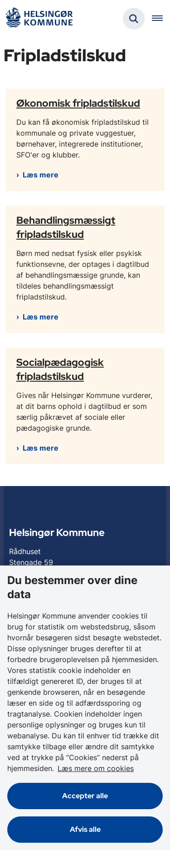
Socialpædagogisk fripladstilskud (60, 369)
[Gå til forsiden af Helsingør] (39, 18)
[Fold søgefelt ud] (134, 18)
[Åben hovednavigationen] (161, 18)
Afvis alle (85, 829)
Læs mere (40, 174)
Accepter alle (85, 796)
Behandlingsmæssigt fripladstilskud (65, 227)
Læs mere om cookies (96, 768)
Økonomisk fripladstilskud (78, 103)
